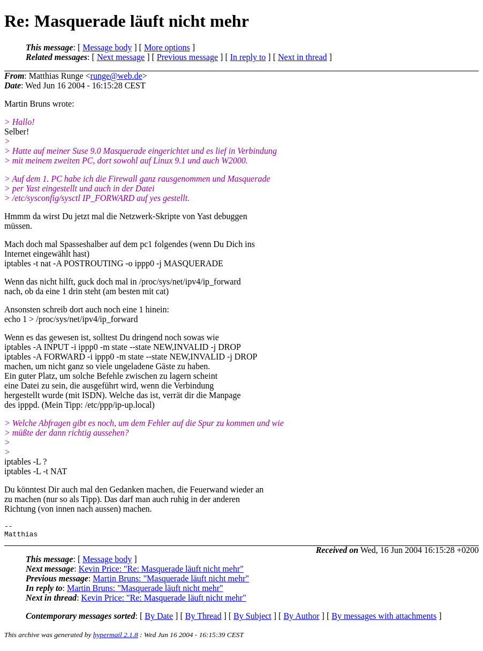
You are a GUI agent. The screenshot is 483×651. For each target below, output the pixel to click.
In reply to (248, 57)
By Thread (203, 619)
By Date (159, 619)
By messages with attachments (383, 619)
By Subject (252, 619)
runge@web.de (116, 75)
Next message (121, 57)
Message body (107, 47)
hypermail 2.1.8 (115, 638)
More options (167, 47)
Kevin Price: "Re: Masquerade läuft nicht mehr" (161, 572)
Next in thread (302, 57)
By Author (301, 619)
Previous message (187, 57)
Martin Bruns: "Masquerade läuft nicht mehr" (171, 581)
